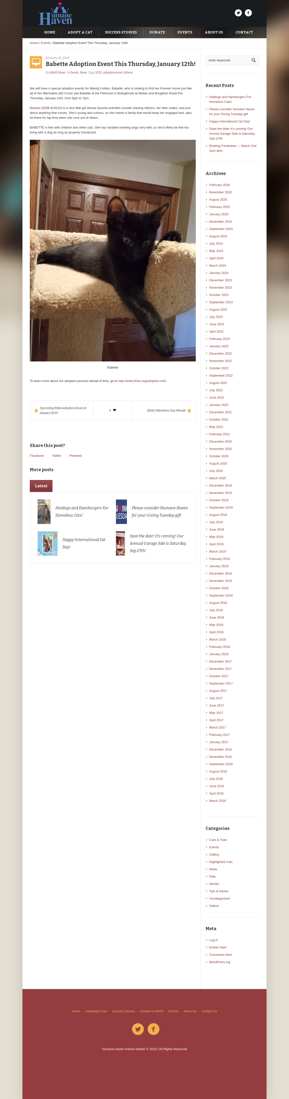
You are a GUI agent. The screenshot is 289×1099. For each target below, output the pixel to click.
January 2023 (218, 346)
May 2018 (216, 625)
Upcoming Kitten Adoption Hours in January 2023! (63, 410)
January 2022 (218, 405)
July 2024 (216, 243)
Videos (214, 906)
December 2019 (220, 485)
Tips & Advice (218, 891)
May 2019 (216, 537)
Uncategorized (219, 898)
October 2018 (218, 588)
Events (46, 43)
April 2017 (216, 720)
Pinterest (75, 455)
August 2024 (218, 236)
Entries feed (217, 947)
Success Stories (123, 1011)
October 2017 (218, 676)
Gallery (214, 854)
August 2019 (218, 515)
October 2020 (218, 456)
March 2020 (217, 478)
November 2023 (220, 287)
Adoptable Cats (96, 1011)
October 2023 (218, 295)
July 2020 (216, 471)
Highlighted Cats (220, 862)
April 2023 (216, 331)
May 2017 (216, 713)
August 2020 (218, 463)
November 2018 (220, 581)
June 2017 (216, 705)
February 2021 (219, 434)
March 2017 (217, 727)
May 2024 (216, 251)
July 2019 (216, 522)
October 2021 (218, 419)
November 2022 (220, 361)
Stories (214, 884)
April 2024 (216, 258)
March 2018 (217, 639)
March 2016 (217, 801)
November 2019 (220, 493)
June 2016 (216, 786)
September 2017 (221, 683)
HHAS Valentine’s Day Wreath (166, 410)
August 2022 (218, 383)
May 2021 (216, 427)
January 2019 (218, 566)
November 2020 (220, 449)
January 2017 (218, 742)
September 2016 (221, 764)
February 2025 (219, 207)
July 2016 (216, 779)
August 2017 (218, 691)
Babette (35, 108)
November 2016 (220, 757)
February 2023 (219, 339)
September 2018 (221, 595)
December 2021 (220, 412)
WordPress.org (219, 962)
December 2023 (220, 280)
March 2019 (217, 551)
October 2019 (218, 500)
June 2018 (216, 617)
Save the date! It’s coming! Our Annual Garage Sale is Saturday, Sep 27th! (158, 543)
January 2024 (218, 273)
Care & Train (218, 840)
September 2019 (221, 507)
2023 (98, 72)
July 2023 (216, 317)
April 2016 (216, 793)
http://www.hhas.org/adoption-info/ (142, 381)
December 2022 (220, 353)
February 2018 (219, 647)
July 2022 (216, 390)
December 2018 (220, 573)
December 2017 (220, 661)
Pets (212, 876)
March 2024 (217, 265)
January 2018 (218, 654)
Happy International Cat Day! (229, 121)
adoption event (113, 72)
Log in (213, 940)
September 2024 (221, 229)
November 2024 (220, 221)
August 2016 (218, 771)
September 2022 (221, 375)
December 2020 (220, 441)
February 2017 (219, 735)
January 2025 (218, 214)
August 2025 (218, 199)
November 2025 (220, 192)
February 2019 (219, 559)
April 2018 (216, 632)
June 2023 (216, 324)
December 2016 (220, 749)
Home (34, 43)
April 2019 (216, 544)
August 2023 (218, 309)
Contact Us (209, 1011)
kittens (128, 72)
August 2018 (218, 603)
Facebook (37, 455)
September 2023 (221, 302)
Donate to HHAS (152, 1011)
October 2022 (218, 368)
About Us (189, 1011)
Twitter (56, 455)
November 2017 (220, 669)
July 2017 (216, 698)
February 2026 (219, 185)
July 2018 (216, 610)
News (83, 72)
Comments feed (220, 955)
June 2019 (216, 529)
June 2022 (216, 397)
